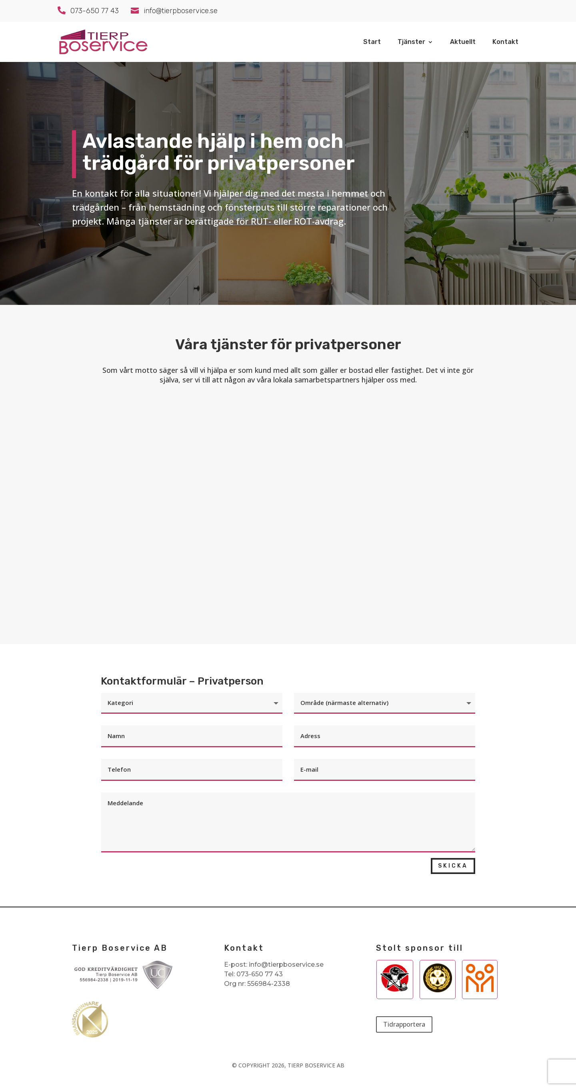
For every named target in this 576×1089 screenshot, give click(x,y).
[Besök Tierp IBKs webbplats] (395, 990)
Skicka (453, 865)
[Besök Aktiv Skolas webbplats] (480, 990)
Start (372, 42)
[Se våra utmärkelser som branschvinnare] (90, 1035)
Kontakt (505, 42)
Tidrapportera (404, 1024)
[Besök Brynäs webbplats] (437, 990)
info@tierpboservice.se (286, 964)
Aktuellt (463, 42)
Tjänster (411, 42)
